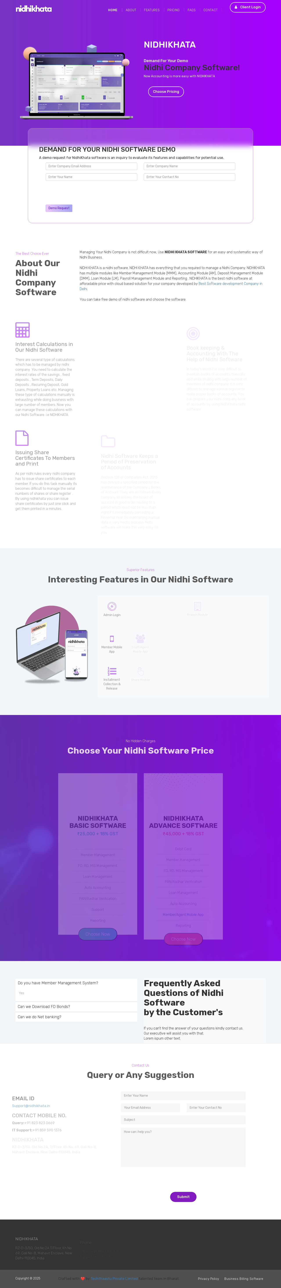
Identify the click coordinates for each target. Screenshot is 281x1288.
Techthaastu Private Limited (114, 1279)
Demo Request (59, 208)
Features (152, 10)
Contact (211, 10)
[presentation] (79, 192)
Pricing (174, 10)
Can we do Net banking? (39, 1017)
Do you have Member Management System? (58, 983)
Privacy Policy (208, 1279)
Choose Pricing (166, 92)
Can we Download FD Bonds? (44, 1006)
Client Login (248, 7)
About (131, 10)
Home (113, 10)
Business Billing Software (243, 1279)
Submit (183, 1197)
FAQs (192, 10)
